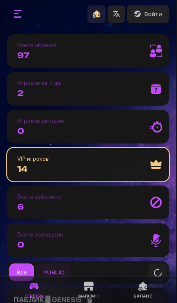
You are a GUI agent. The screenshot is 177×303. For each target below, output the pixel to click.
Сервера (34, 289)
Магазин (88, 289)
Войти (148, 14)
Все (21, 272)
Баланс (143, 289)
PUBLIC (53, 272)
